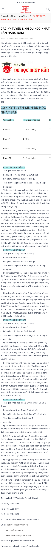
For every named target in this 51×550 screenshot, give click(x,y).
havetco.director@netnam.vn (19, 535)
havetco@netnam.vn (15, 530)
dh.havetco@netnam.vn (17, 525)
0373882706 (30, 3)
